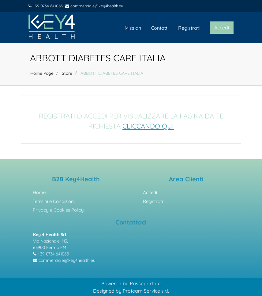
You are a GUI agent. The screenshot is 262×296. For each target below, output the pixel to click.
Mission (133, 28)
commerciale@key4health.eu (94, 5)
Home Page (42, 73)
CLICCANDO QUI (148, 127)
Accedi (150, 193)
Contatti (159, 28)
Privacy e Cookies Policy (58, 211)
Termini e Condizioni (54, 202)
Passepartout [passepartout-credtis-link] (145, 283)
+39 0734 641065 (45, 5)
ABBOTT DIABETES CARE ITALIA (98, 58)
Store (67, 73)
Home (39, 193)
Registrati (189, 28)
